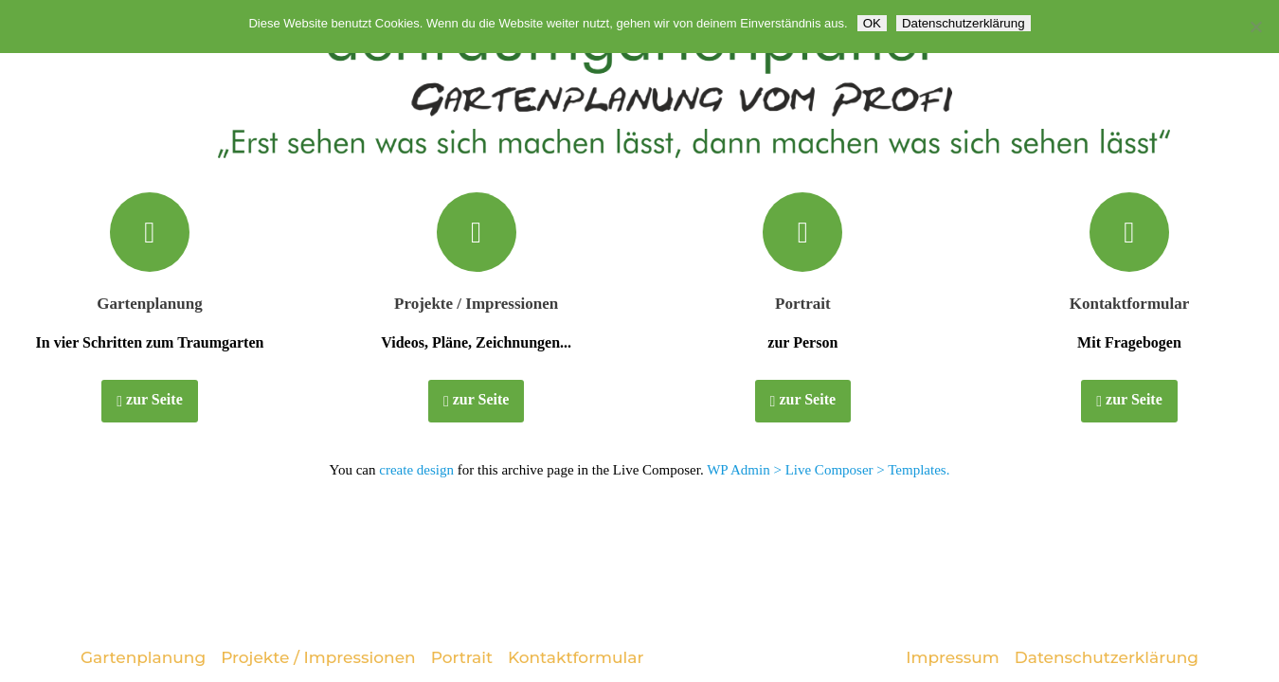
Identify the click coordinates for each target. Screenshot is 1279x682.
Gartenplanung (149, 304)
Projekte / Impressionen (476, 304)
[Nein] (1255, 26)
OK (872, 23)
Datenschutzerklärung (1106, 657)
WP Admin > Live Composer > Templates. (828, 469)
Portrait (803, 304)
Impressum (953, 657)
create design (416, 469)
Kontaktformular (1130, 304)
